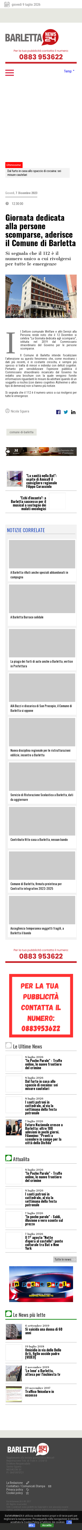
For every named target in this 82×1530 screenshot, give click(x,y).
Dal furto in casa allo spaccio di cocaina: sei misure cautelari (34, 173)
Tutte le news (63, 1259)
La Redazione (14, 1482)
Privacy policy (14, 1489)
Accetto (47, 1525)
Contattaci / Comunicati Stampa (25, 1486)
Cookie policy (14, 1493)
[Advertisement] (40, 120)
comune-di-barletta (21, 432)
